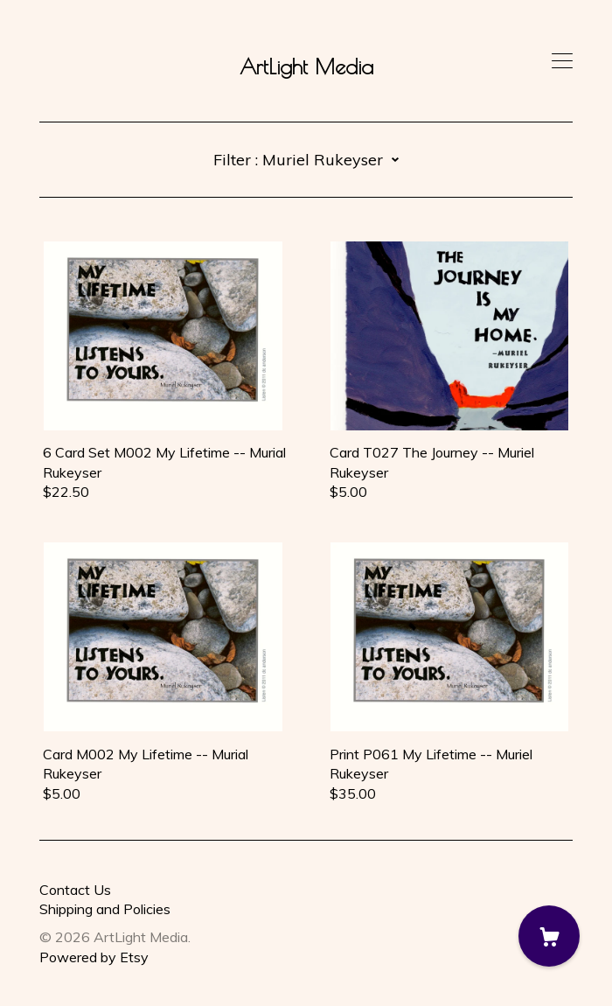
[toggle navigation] (562, 61)
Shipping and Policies (104, 909)
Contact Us (75, 889)
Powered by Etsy (94, 957)
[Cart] (549, 936)
